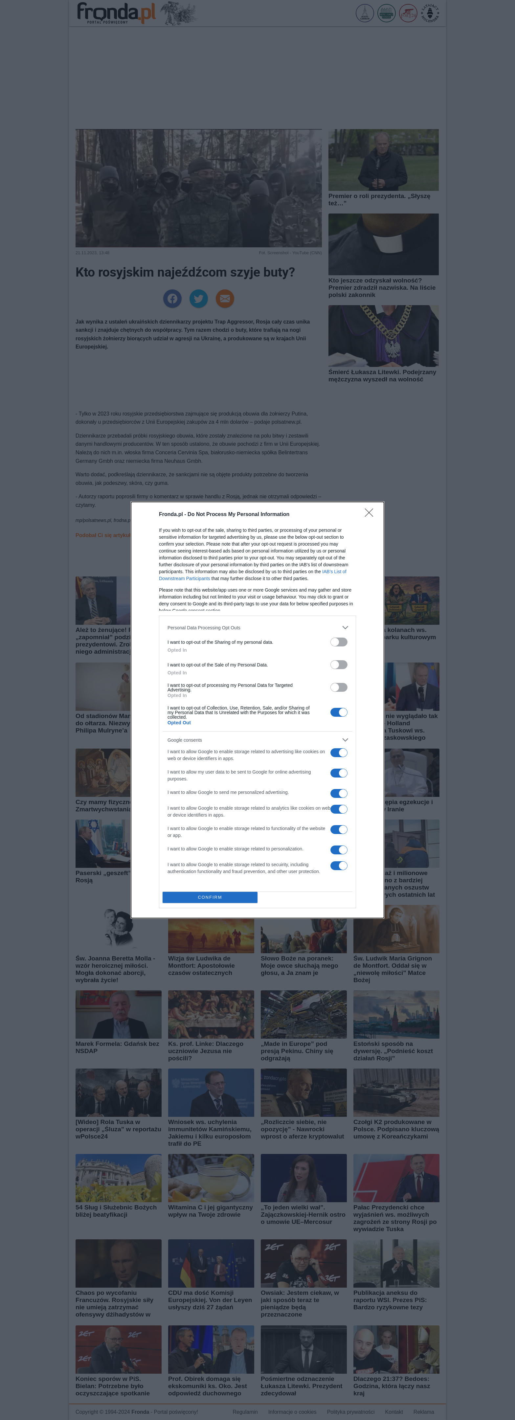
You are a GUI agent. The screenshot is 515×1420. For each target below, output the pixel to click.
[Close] (371, 514)
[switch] (338, 642)
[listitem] (257, 627)
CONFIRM (210, 897)
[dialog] (257, 710)
